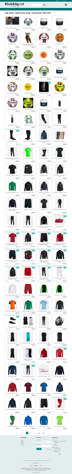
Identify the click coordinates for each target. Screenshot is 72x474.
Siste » (44, 433)
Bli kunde (22, 441)
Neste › (39, 433)
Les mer (45, 470)
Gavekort (22, 443)
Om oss (22, 442)
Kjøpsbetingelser (30, 460)
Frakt (25, 460)
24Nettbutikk (38, 472)
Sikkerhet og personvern (39, 460)
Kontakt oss (23, 444)
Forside (6, 9)
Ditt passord (39, 444)
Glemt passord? (48, 448)
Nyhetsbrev (47, 460)
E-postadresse (39, 440)
